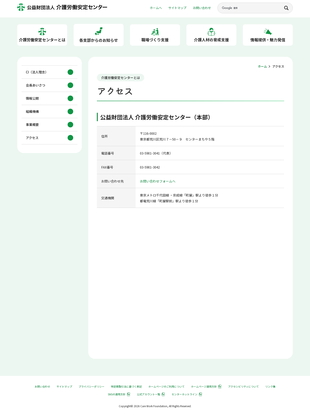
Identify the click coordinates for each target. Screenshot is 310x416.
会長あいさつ (35, 85)
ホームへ (156, 8)
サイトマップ (177, 8)
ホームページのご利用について (166, 386)
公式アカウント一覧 (148, 394)
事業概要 (32, 124)
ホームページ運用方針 (204, 386)
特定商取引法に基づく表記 (126, 386)
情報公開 (32, 98)
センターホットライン (184, 394)
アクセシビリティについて (243, 386)
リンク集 (270, 386)
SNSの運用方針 (117, 394)
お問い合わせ (202, 8)
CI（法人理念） (37, 72)
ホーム (262, 66)
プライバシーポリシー (91, 386)
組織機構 (32, 111)
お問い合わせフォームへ (157, 181)
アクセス (32, 138)
